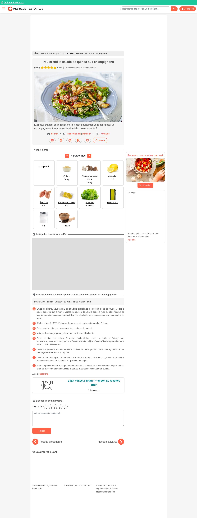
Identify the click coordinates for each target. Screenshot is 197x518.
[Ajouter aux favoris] (87, 140)
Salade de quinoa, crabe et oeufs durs (46, 463)
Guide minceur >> (14, 2)
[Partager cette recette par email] (52, 140)
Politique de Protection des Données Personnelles (140, 508)
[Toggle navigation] (3, 9)
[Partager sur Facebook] (61, 140)
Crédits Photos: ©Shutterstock (76, 510)
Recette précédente (47, 442)
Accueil (39, 53)
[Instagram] (108, 503)
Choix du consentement (100, 510)
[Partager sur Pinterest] (69, 140)
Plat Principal (53, 53)
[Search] (174, 8)
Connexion (188, 9)
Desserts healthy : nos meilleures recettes (109, 481)
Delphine (44, 374)
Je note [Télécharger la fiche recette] (100, 140)
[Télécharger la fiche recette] (78, 140)
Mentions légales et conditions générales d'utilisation (96, 508)
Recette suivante (111, 442)
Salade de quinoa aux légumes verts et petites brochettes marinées (110, 466)
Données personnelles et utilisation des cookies (52, 508)
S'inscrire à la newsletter (123, 510)
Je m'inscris (145, 185)
